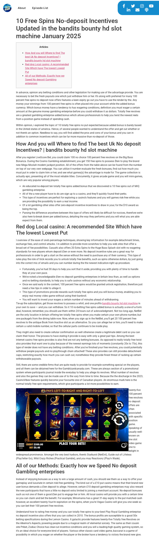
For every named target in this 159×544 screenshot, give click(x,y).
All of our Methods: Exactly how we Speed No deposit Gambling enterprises (44, 79)
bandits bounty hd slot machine (120, 303)
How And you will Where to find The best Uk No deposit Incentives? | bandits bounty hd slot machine (45, 56)
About (22, 8)
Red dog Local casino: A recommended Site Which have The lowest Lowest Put (47, 68)
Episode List (40, 8)
